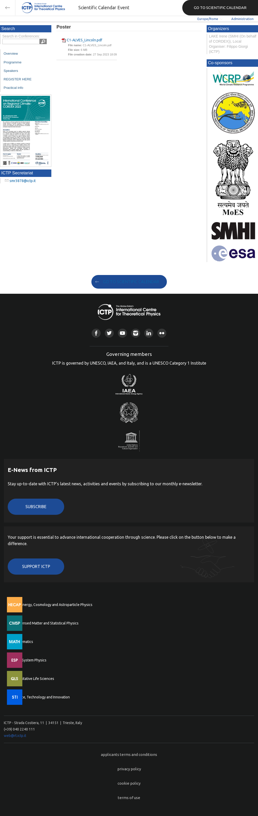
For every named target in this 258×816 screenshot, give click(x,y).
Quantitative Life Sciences (33, 679)
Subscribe (35, 506)
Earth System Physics (29, 660)
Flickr (161, 333)
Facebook (96, 333)
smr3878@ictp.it (22, 181)
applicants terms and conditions (129, 754)
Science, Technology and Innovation (41, 697)
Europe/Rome (207, 19)
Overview (11, 53)
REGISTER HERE (18, 79)
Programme (13, 62)
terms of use (129, 797)
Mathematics (23, 642)
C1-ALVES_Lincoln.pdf (84, 40)
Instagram (135, 333)
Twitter (109, 333)
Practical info (13, 88)
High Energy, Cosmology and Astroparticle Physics (52, 605)
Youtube (122, 333)
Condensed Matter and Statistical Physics (46, 623)
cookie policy (129, 783)
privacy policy (129, 769)
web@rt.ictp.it (15, 736)
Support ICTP (36, 566)
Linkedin (148, 333)
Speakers (11, 71)
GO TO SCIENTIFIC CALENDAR (220, 7)
